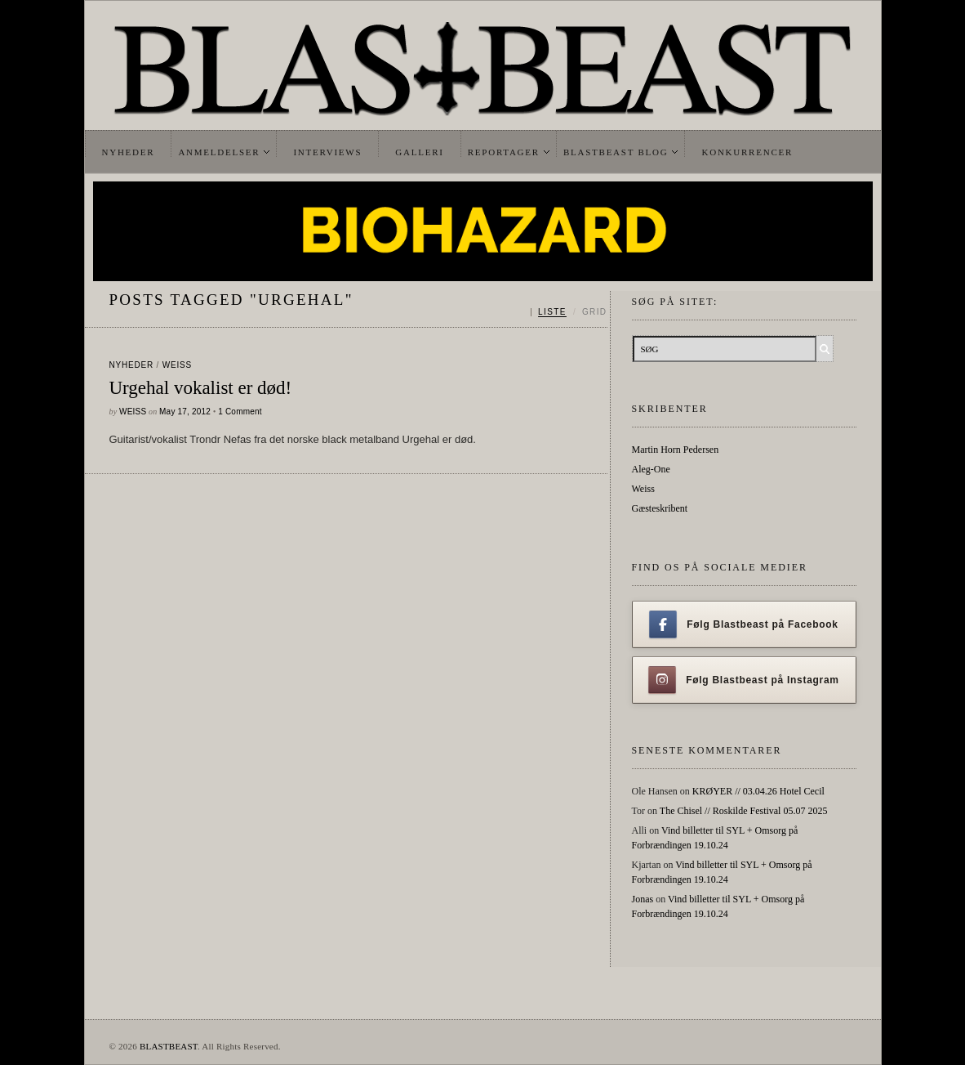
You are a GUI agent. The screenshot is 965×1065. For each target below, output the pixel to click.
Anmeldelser (219, 152)
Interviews (327, 152)
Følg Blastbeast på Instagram (743, 680)
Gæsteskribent (660, 508)
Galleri (419, 152)
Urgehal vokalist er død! (200, 388)
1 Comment (240, 411)
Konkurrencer (747, 152)
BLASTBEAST (169, 1046)
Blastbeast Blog (616, 152)
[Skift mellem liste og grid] (569, 312)
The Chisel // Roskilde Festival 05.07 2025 (744, 811)
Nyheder (128, 152)
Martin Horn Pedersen (675, 449)
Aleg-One (651, 469)
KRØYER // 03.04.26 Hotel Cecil (758, 791)
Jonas (643, 899)
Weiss (177, 364)
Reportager (504, 152)
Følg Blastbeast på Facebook (743, 624)
